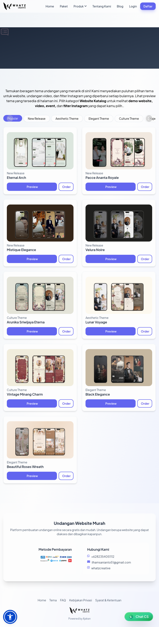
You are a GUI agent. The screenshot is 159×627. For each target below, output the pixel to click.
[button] (10, 617)
